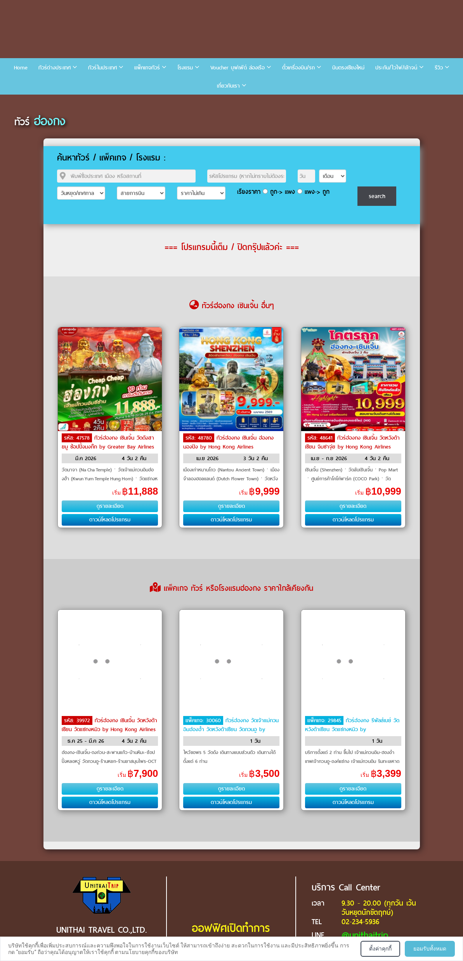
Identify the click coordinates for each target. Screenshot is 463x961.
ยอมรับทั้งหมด (429, 948)
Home (21, 67)
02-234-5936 (360, 921)
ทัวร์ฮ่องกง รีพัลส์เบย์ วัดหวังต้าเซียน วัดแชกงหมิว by (352, 725)
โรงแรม (185, 67)
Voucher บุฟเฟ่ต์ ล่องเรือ (237, 67)
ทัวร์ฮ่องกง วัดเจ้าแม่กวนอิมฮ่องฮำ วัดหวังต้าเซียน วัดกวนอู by (231, 725)
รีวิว (439, 67)
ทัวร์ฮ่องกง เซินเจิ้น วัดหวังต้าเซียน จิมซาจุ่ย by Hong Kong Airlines (352, 442)
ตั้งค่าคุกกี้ (380, 948)
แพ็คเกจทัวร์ (147, 67)
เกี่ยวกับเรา (228, 85)
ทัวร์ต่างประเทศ (54, 67)
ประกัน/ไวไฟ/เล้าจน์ (396, 67)
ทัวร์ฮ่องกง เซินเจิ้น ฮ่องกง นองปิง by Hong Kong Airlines (228, 442)
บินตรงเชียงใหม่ (348, 67)
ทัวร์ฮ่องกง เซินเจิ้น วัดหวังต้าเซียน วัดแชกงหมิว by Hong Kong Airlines (109, 725)
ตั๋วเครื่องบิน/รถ (298, 67)
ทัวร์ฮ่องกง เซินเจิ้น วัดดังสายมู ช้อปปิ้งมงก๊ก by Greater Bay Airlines (108, 442)
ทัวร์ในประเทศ (102, 67)
